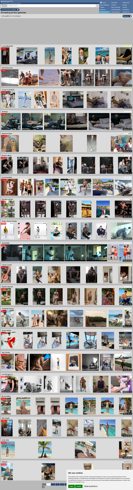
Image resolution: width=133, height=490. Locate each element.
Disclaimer (126, 10)
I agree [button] (71, 486)
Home (104, 3)
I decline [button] (79, 486)
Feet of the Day (115, 7)
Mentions (102, 10)
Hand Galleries (115, 12)
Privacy (125, 7)
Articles (113, 5)
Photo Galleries (104, 5)
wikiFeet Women (104, 12)
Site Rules (114, 3)
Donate (125, 5)
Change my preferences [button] (90, 486)
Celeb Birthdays (115, 10)
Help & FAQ (126, 3)
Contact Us (126, 12)
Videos (102, 7)
